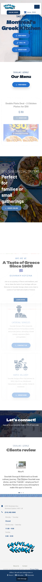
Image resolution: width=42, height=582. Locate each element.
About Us (16, 566)
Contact (24, 566)
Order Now (21, 118)
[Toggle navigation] (37, 7)
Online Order (13, 12)
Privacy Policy (34, 569)
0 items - (31, 12)
